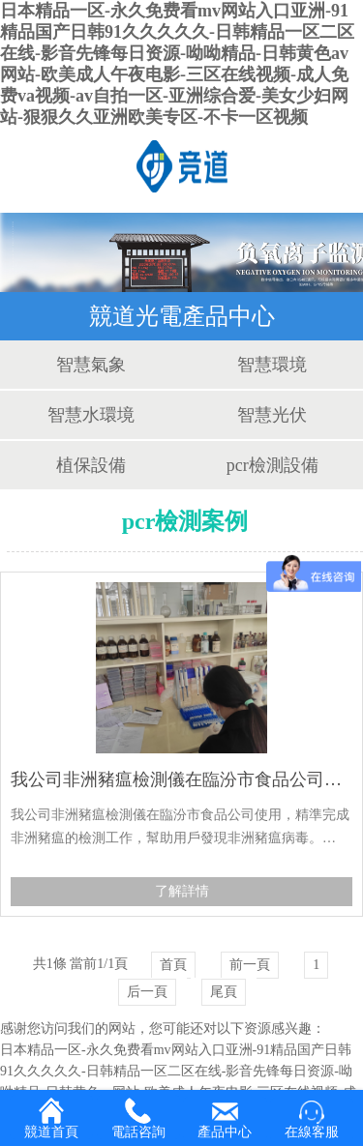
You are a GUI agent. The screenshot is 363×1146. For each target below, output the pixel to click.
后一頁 (147, 991)
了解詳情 (182, 891)
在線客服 (312, 1119)
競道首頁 (51, 1118)
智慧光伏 (272, 415)
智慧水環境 (91, 415)
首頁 (173, 964)
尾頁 (223, 991)
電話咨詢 (138, 1118)
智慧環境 (272, 364)
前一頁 (249, 964)
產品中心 (224, 1119)
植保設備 (91, 465)
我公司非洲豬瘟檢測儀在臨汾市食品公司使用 (181, 779)
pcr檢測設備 (272, 465)
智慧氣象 (91, 364)
